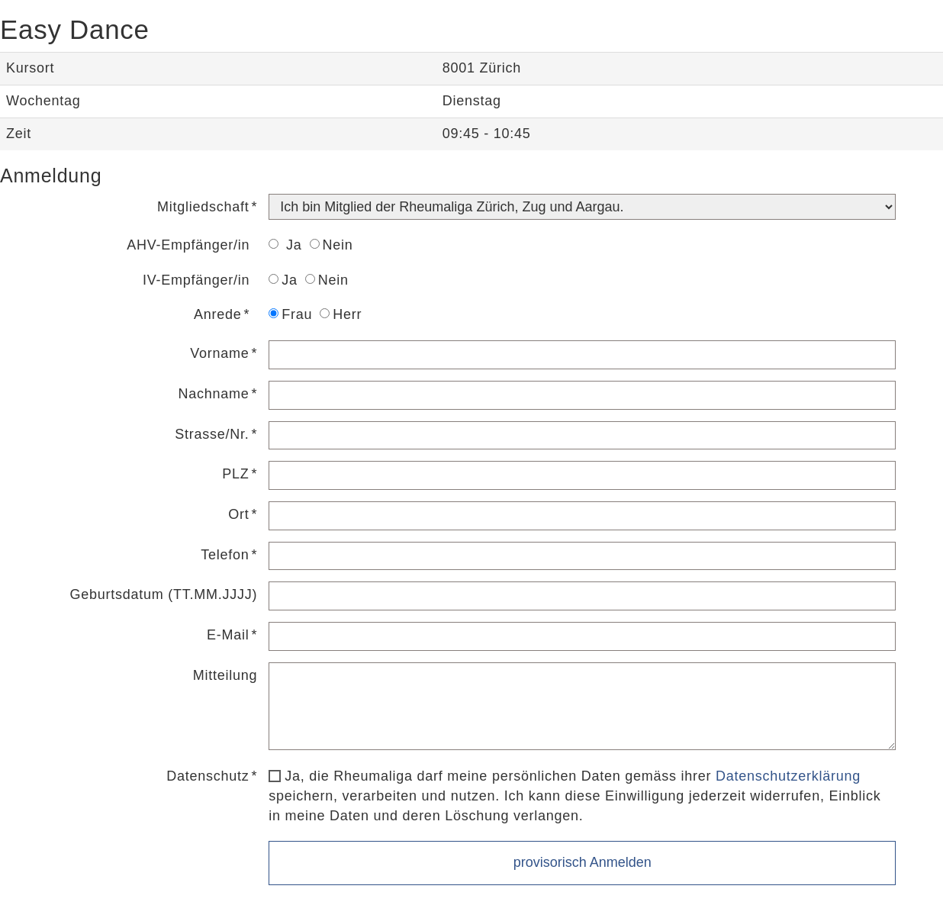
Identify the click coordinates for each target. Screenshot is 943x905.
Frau (290, 314)
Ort (238, 514)
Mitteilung (225, 675)
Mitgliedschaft (203, 206)
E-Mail (228, 635)
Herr (341, 314)
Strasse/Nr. (212, 434)
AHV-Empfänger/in (188, 245)
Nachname (213, 393)
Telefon (225, 554)
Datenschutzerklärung (788, 776)
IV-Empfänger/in (196, 280)
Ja (285, 245)
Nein (331, 245)
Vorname (219, 353)
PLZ (235, 473)
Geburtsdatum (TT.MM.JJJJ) (163, 594)
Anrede (218, 314)
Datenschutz (207, 776)
